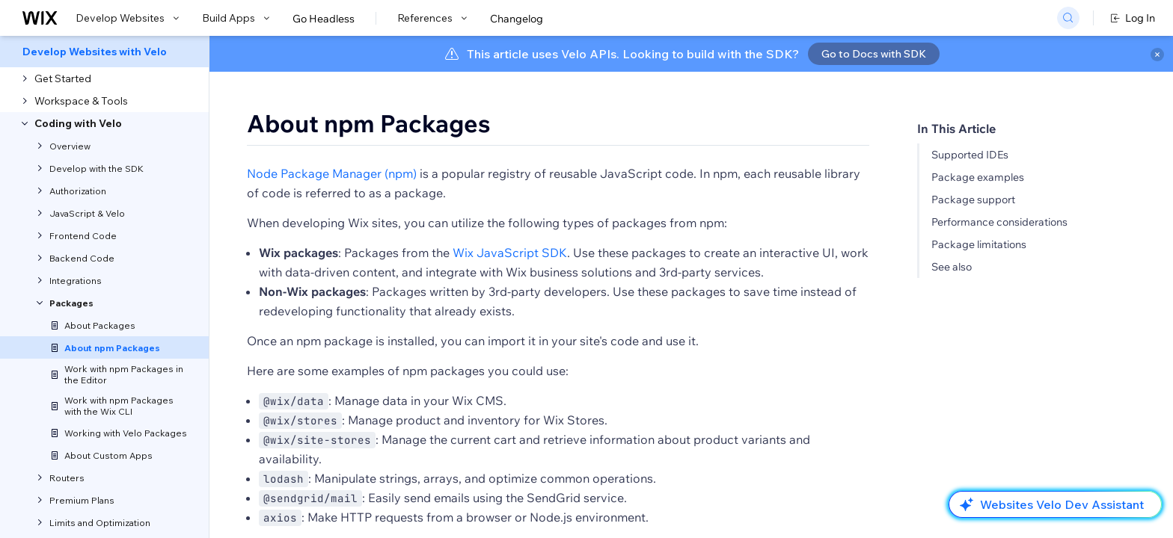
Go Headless (324, 18)
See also (951, 266)
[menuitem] (104, 51)
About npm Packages (369, 123)
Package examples (977, 177)
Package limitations (978, 244)
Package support (973, 199)
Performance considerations (999, 222)
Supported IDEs (969, 154)
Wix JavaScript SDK (510, 252)
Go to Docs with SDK (873, 54)
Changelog (516, 18)
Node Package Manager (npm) (332, 173)
